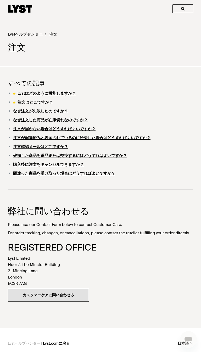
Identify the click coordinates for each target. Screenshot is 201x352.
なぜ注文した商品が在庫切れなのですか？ (50, 120)
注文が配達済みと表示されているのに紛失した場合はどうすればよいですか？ (81, 137)
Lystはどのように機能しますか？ (47, 93)
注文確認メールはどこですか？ (40, 146)
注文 (53, 34)
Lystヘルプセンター (25, 34)
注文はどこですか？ (35, 102)
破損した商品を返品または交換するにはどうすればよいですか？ (70, 155)
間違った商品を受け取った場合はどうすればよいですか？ (64, 173)
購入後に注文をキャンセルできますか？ (48, 164)
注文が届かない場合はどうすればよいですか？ (54, 129)
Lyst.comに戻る (56, 343)
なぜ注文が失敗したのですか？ (40, 111)
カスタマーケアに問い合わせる (48, 295)
